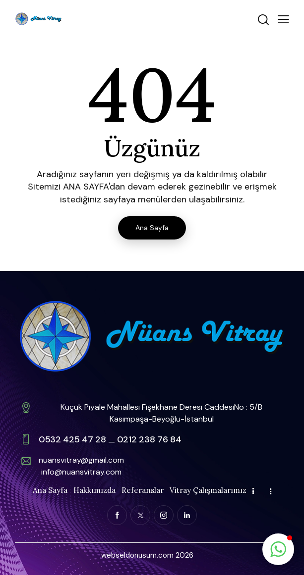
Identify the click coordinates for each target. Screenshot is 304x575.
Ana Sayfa (152, 227)
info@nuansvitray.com (81, 472)
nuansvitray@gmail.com (81, 460)
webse (112, 555)
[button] (283, 18)
